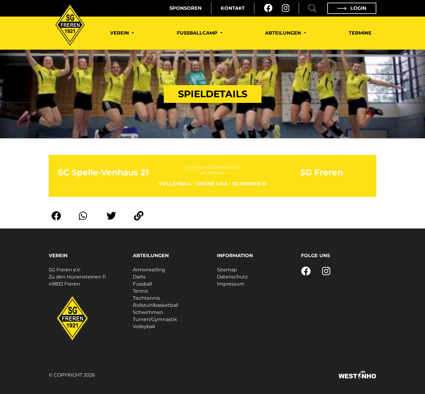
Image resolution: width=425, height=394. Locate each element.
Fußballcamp (198, 33)
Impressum (230, 284)
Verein (120, 33)
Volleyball (144, 326)
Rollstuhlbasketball (155, 305)
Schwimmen (148, 312)
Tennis (140, 291)
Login (351, 8)
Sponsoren (185, 8)
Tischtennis (146, 298)
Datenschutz (232, 277)
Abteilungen (284, 33)
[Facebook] (268, 8)
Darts (139, 277)
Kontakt (233, 8)
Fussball (142, 284)
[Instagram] (285, 8)
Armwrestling (149, 270)
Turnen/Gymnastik (155, 319)
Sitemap (227, 270)
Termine (360, 33)
